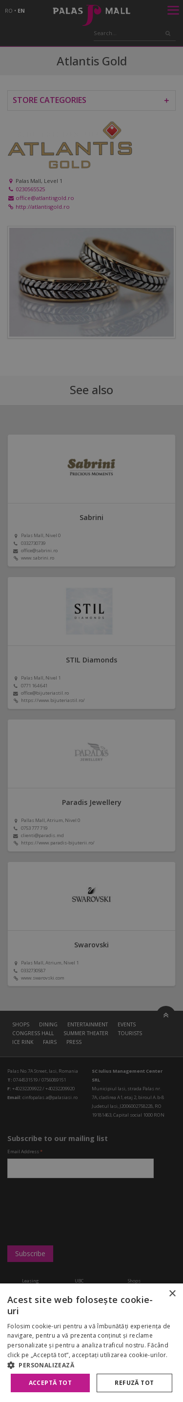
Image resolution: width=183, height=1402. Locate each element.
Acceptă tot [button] (50, 1383)
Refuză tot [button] (134, 1383)
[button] (91, 1365)
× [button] (172, 1294)
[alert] (91, 701)
